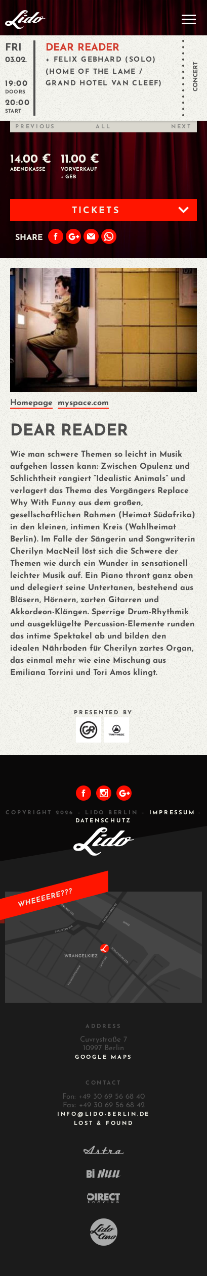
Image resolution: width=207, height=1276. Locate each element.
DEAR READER (82, 48)
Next (181, 127)
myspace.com (83, 403)
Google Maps (103, 1057)
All (103, 127)
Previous (35, 127)
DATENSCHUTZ (103, 821)
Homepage (31, 403)
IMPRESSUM (172, 813)
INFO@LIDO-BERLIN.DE (103, 1114)
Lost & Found (104, 1123)
